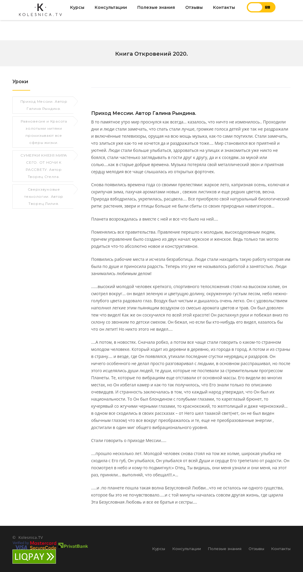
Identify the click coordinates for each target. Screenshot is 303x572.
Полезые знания (156, 7)
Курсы (77, 7)
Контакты (224, 7)
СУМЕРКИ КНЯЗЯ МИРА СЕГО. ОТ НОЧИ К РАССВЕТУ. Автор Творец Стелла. (43, 166)
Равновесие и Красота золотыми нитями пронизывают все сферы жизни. (44, 132)
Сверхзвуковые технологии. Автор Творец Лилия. (43, 196)
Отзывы (194, 7)
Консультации (111, 7)
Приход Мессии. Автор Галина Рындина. (43, 105)
